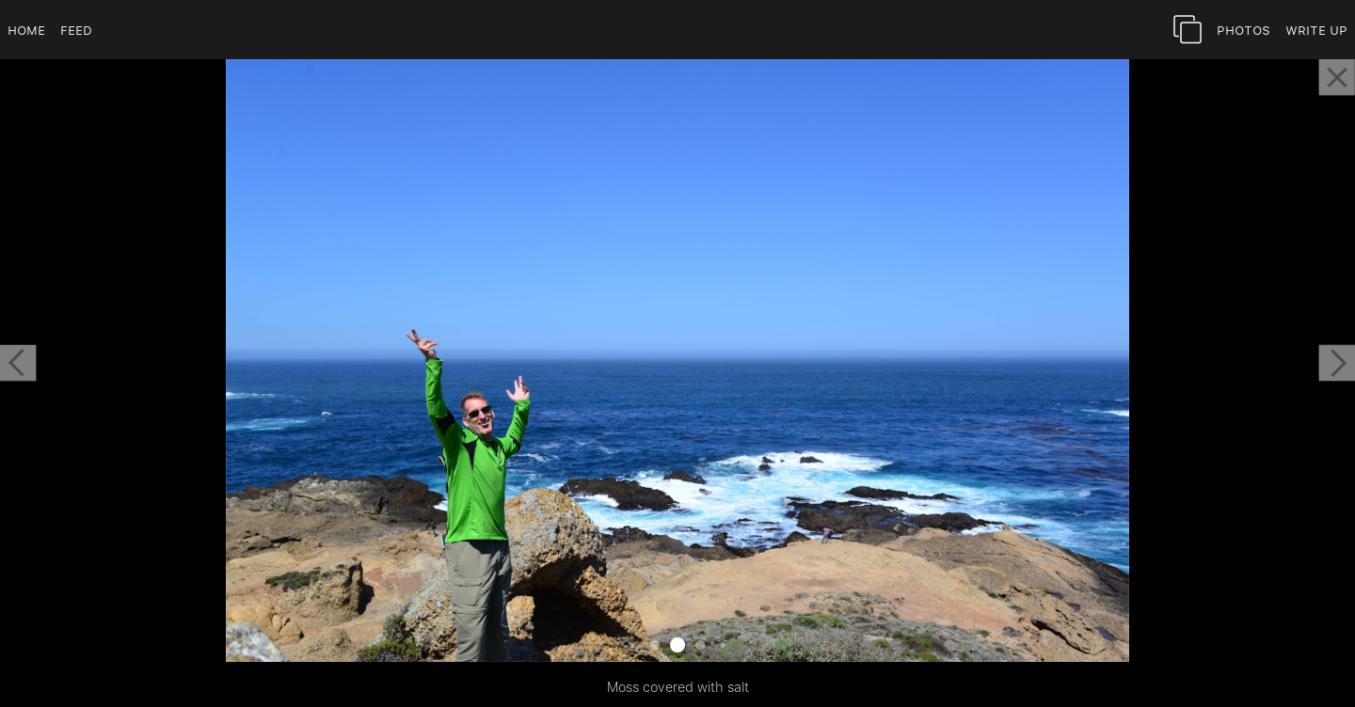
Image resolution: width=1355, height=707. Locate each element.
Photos (1243, 30)
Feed (76, 30)
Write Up (1316, 30)
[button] (18, 363)
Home (26, 30)
